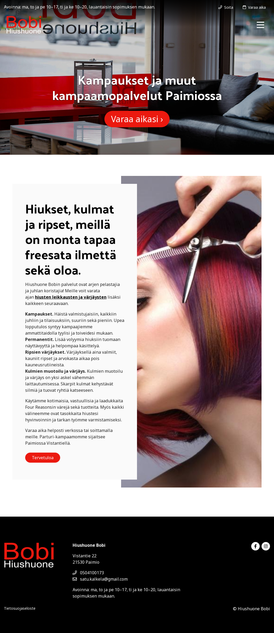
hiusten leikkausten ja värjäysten (71, 297)
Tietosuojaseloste (20, 608)
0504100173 (88, 573)
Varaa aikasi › (137, 119)
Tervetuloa (43, 458)
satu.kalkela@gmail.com (100, 579)
